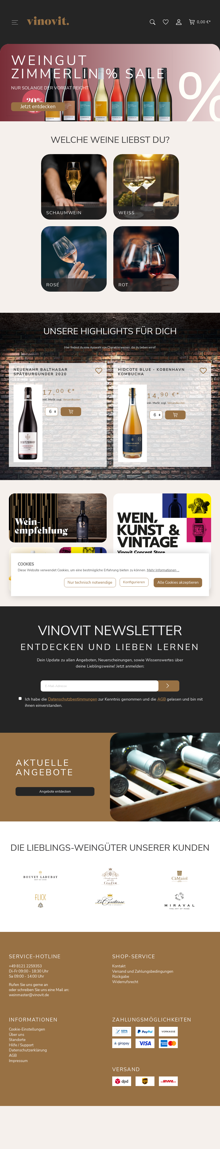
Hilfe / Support (21, 1045)
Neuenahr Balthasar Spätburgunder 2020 (41, 372)
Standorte (17, 1039)
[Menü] (15, 23)
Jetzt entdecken (38, 106)
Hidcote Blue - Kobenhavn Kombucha (151, 372)
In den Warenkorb (71, 414)
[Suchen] (153, 23)
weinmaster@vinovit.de (29, 995)
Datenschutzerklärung (28, 1050)
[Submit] (167, 685)
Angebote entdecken (55, 791)
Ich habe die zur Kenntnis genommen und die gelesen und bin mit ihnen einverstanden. (114, 702)
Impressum (18, 1060)
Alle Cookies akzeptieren (178, 582)
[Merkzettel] (166, 23)
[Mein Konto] (179, 23)
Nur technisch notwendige (88, 582)
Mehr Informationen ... (163, 570)
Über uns (16, 1034)
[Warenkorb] (199, 23)
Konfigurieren (133, 582)
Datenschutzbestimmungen (72, 699)
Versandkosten (71, 403)
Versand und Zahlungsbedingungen (142, 971)
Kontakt (119, 966)
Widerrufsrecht (125, 981)
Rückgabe (120, 976)
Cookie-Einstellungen (27, 1029)
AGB (162, 699)
